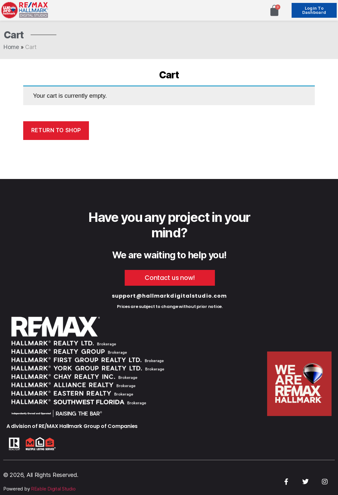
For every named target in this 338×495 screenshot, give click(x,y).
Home (11, 47)
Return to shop (56, 130)
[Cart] (274, 10)
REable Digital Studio (53, 489)
